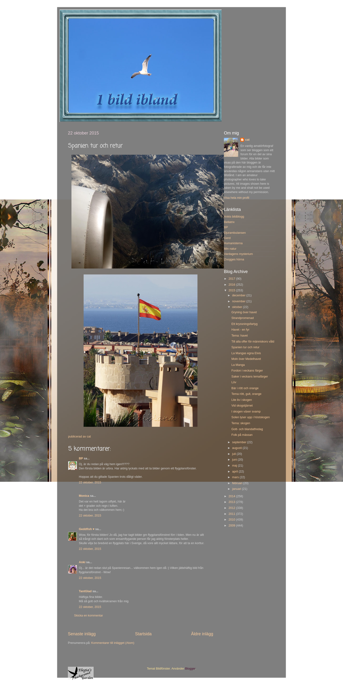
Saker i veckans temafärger (249, 376)
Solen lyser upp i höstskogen (250, 417)
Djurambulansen (235, 232)
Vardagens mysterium (238, 254)
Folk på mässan (241, 435)
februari (237, 483)
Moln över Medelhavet (246, 359)
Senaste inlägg (82, 633)
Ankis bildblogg (234, 216)
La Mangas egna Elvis (246, 353)
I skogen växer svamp (246, 411)
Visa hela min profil (236, 197)
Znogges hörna (234, 259)
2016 (232, 284)
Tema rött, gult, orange (246, 394)
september (239, 442)
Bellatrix (229, 222)
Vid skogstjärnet (241, 405)
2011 (232, 514)
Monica (84, 495)
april (235, 471)
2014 (232, 496)
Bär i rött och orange (244, 388)
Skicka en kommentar (88, 615)
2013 (232, 502)
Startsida (143, 633)
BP (81, 458)
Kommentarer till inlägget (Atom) (112, 643)
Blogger (190, 668)
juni (235, 459)
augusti (237, 448)
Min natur (230, 248)
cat (247, 139)
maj (235, 465)
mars (236, 477)
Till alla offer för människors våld (252, 341)
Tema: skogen (240, 423)
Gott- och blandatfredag (247, 429)
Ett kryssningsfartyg (244, 324)
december (239, 295)
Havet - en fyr (240, 329)
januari (237, 489)
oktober (237, 307)
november (239, 301)
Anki (82, 562)
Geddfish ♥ (87, 529)
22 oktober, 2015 (90, 482)
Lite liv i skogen (241, 400)
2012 (232, 508)
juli (234, 454)
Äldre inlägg (202, 633)
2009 (232, 525)
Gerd (227, 238)
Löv (233, 382)
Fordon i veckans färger (247, 370)
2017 (232, 278)
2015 (232, 290)
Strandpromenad (242, 318)
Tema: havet (239, 335)
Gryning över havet (244, 312)
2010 (232, 519)
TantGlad (85, 591)
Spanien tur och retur (245, 347)
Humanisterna (233, 243)
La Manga (238, 365)
